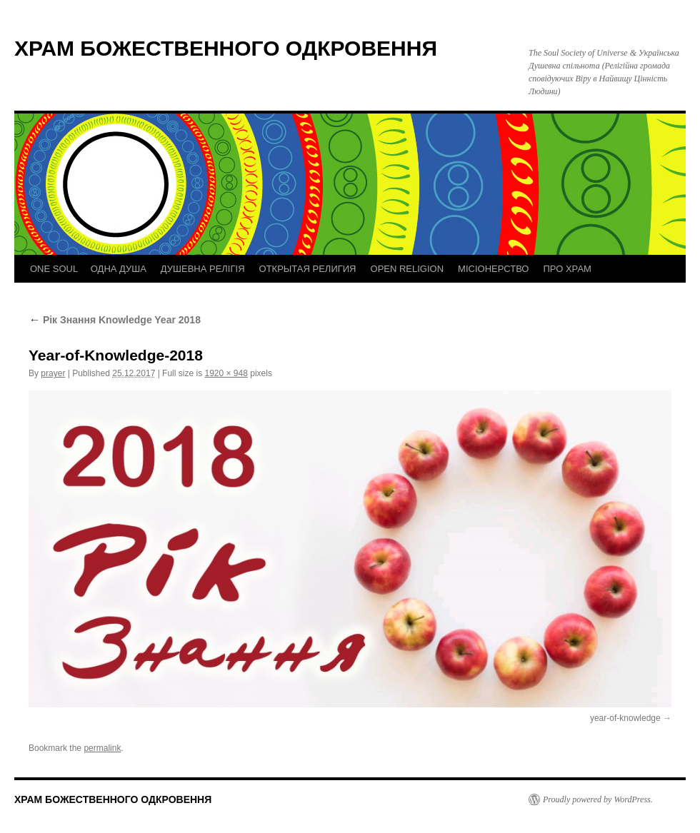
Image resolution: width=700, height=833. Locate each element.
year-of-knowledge (625, 718)
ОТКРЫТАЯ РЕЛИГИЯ (307, 268)
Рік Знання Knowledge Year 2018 (115, 319)
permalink (102, 748)
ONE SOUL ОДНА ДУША (88, 268)
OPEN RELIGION (407, 268)
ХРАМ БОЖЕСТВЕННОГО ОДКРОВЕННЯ (225, 48)
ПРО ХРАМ (567, 268)
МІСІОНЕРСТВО (493, 268)
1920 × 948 (225, 373)
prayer (53, 373)
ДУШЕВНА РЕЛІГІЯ (203, 268)
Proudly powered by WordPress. (598, 799)
